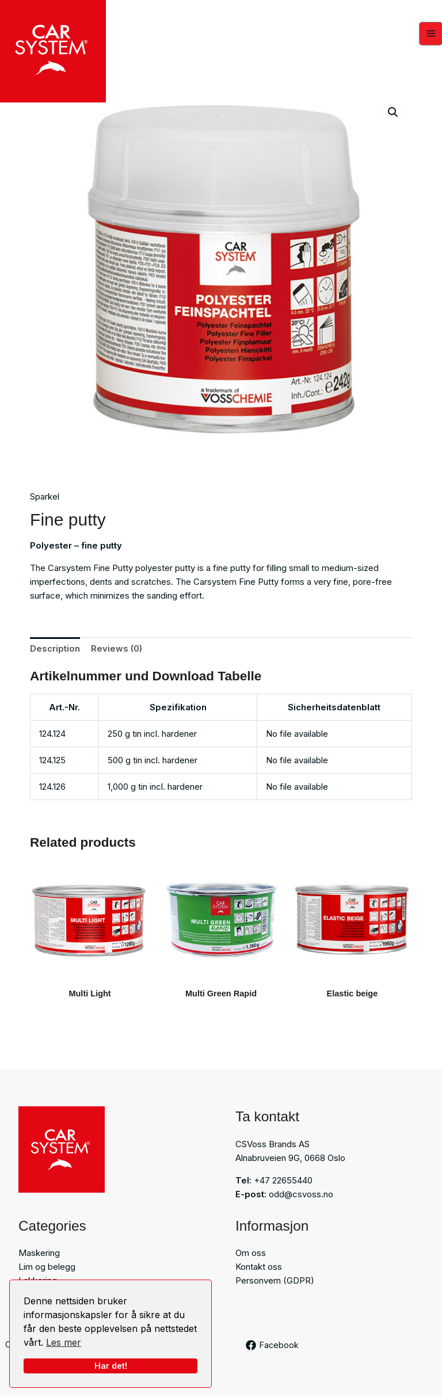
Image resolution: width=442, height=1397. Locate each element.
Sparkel (44, 497)
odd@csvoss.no (301, 1195)
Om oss (250, 1254)
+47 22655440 (283, 1181)
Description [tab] (55, 649)
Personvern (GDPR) (274, 1282)
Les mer (63, 1342)
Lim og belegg (46, 1268)
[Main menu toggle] (431, 34)
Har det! (110, 1366)
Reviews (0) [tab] (116, 649)
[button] (393, 112)
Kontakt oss (258, 1268)
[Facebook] (272, 1346)
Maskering (39, 1254)
